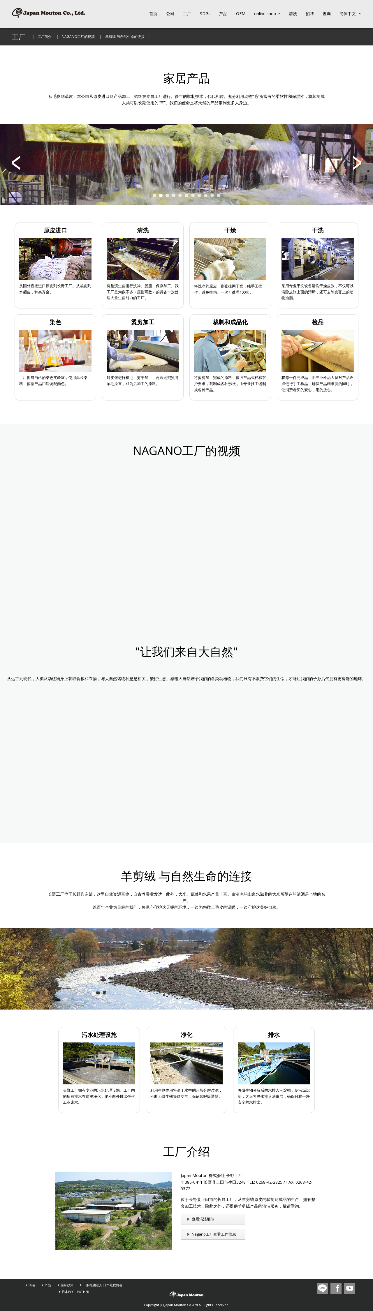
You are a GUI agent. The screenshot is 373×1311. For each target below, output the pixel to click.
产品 (223, 13)
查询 (327, 13)
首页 (153, 13)
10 (212, 195)
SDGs (205, 13)
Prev (16, 163)
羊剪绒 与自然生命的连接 (125, 36)
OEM (240, 13)
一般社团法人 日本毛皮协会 (102, 1285)
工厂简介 (45, 36)
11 (218, 195)
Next (357, 163)
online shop (267, 13)
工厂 (187, 13)
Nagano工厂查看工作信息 (214, 1234)
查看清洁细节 (203, 1219)
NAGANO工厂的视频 (78, 36)
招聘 (310, 13)
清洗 (293, 13)
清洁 (32, 1285)
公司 (170, 13)
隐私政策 (67, 1285)
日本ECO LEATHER (75, 1291)
